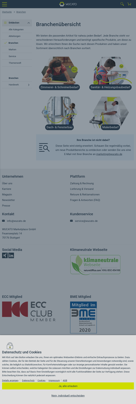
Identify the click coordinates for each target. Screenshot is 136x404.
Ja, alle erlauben (68, 386)
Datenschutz (28, 380)
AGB (65, 380)
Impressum (54, 380)
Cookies (41, 380)
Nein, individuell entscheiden (68, 395)
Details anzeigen (10, 380)
